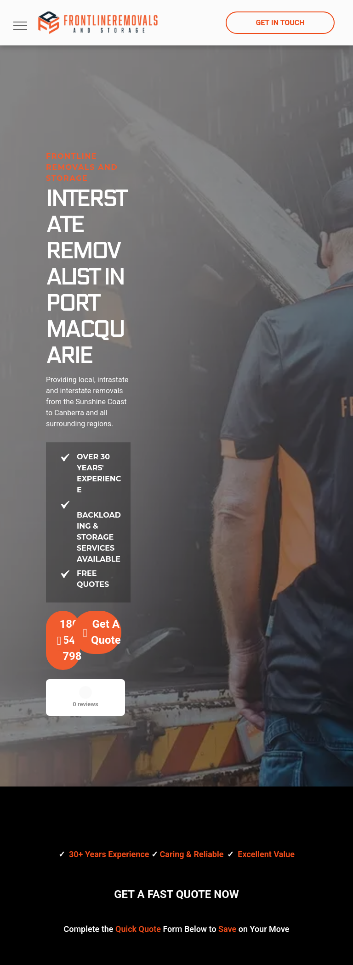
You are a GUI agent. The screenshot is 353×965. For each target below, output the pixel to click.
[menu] (20, 26)
